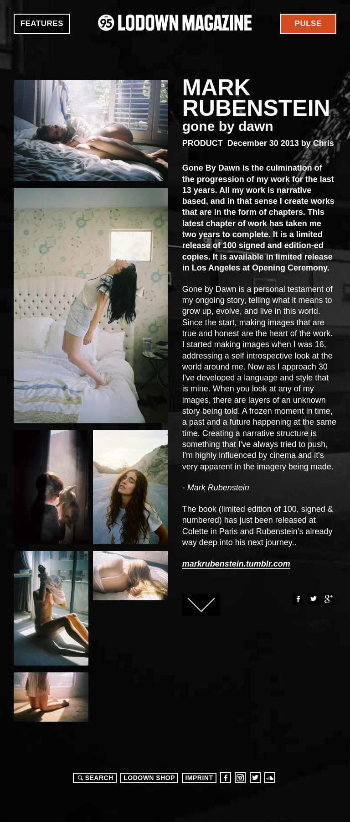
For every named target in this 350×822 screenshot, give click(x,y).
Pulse (308, 23)
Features (42, 23)
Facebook (298, 598)
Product (202, 143)
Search (94, 777)
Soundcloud (269, 777)
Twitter (313, 598)
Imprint (199, 777)
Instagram (240, 777)
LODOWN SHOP (149, 777)
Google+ (329, 598)
